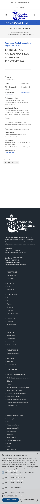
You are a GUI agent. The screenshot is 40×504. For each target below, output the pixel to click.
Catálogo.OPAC (12, 405)
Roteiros (10, 434)
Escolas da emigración (14, 440)
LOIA (8, 446)
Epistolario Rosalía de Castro (16, 393)
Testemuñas (11, 289)
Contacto (20, 7)
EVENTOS (10, 332)
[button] (20, 496)
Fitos (8, 286)
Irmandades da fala (13, 428)
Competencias (12, 275)
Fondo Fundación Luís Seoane (16, 399)
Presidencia (11, 298)
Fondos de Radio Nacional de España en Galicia (21, 34)
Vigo (10, 152)
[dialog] (20, 477)
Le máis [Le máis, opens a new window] (30, 469)
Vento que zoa (11, 431)
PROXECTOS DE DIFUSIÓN (15, 416)
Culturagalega (11, 419)
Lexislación (10, 278)
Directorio (10, 321)
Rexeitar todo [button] (29, 500)
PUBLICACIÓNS (12, 350)
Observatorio (11, 364)
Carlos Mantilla (10, 79)
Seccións (10, 307)
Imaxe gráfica (11, 324)
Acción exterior (12, 345)
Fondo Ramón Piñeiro (14, 396)
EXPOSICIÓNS (12, 370)
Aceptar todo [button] (11, 500)
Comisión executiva (13, 301)
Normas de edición (13, 353)
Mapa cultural (11, 437)
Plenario (9, 304)
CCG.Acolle (11, 342)
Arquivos (10, 310)
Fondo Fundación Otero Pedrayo (17, 402)
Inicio (13, 2)
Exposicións (11, 339)
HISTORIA (10, 283)
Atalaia (9, 443)
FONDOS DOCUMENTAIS (16, 375)
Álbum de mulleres (13, 425)
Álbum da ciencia (12, 422)
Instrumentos (11, 449)
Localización (11, 318)
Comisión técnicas (13, 313)
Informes (10, 361)
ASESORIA (10, 358)
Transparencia (23, 2)
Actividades (11, 335)
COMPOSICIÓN (12, 295)
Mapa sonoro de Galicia (14, 390)
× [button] (37, 454)
